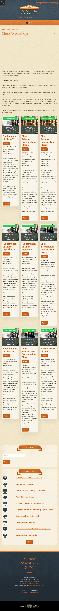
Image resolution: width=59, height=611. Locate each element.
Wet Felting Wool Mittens (25, 497)
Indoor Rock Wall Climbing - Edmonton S (30, 491)
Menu (31, 22)
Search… (2, 2)
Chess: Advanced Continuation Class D (29, 140)
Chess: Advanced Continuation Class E (47, 140)
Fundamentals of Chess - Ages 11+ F (29, 246)
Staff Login (29, 572)
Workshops (31, 563)
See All (30, 541)
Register (6, 203)
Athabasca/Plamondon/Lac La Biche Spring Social (33, 529)
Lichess (34, 71)
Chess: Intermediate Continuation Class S (29, 353)
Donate (54, 3)
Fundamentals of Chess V (10, 138)
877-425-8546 (35, 581)
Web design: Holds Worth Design (29, 592)
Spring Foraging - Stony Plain (26, 535)
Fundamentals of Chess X (48, 350)
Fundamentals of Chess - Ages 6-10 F (10, 246)
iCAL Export (52, 33)
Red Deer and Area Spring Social (27, 516)
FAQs (31, 567)
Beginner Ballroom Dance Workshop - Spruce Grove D (34, 510)
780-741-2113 (27, 581)
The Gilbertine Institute (34, 585)
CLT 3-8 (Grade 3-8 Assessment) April (29, 478)
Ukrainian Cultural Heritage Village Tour (30, 503)
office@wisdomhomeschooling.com (29, 583)
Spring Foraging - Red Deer (25, 522)
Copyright (23, 590)
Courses (31, 559)
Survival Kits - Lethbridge (25, 484)
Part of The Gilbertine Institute (29, 606)
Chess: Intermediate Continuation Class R (47, 248)
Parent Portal (42, 3)
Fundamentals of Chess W (10, 350)
